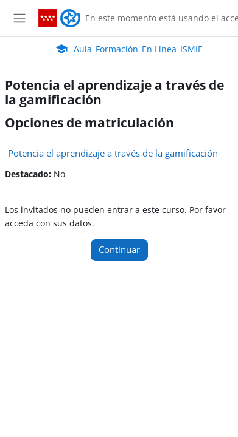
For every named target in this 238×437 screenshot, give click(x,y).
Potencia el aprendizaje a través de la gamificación (113, 153)
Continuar (119, 249)
